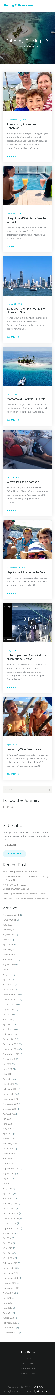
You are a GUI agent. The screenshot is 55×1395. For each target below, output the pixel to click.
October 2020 (10, 1004)
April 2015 (7, 1312)
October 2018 (9, 1108)
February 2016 (10, 1263)
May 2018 (7, 1128)
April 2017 (7, 1193)
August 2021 (9, 964)
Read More (13, 156)
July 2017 (7, 1178)
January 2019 (9, 1094)
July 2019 (7, 1064)
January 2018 (9, 1148)
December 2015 (10, 1273)
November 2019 (11, 1049)
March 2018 (8, 1138)
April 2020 (8, 1024)
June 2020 (8, 1014)
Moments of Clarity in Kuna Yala (26, 398)
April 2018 (8, 1133)
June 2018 (7, 1123)
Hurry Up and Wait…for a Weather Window (24, 893)
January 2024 (9, 919)
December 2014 (11, 1332)
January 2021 (9, 989)
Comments (27, 1368)
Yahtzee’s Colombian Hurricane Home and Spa (26, 898)
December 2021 (10, 954)
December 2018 (10, 1099)
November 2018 (11, 1104)
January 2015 (9, 1327)
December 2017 (10, 1153)
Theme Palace (44, 1391)
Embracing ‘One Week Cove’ (24, 749)
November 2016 (11, 1218)
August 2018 (9, 1113)
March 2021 (8, 984)
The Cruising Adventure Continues (20, 871)
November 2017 (10, 1158)
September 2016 (11, 1228)
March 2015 (8, 1317)
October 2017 (9, 1163)
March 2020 (9, 1029)
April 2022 (8, 944)
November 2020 (11, 999)
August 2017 (9, 1173)
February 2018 (10, 1143)
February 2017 (10, 1203)
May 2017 (7, 1188)
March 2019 (9, 1084)
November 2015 (10, 1278)
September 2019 (11, 1054)
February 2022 (10, 949)
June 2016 (7, 1243)
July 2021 (7, 969)
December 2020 (11, 994)
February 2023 (10, 929)
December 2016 (10, 1213)
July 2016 (7, 1238)
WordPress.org (27, 1373)
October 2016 (9, 1223)
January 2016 (9, 1268)
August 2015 (9, 1293)
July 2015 (7, 1298)
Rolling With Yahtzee (18, 5)
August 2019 (9, 1059)
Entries (27, 1363)
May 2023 (7, 924)
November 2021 (11, 959)
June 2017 (7, 1183)
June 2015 (7, 1303)
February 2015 (10, 1322)
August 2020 (9, 1009)
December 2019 (11, 1044)
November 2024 (11, 914)
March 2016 (8, 1258)
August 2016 (9, 1233)
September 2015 (11, 1288)
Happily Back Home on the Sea (26, 572)
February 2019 (10, 1089)
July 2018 (7, 1118)
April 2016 (8, 1253)
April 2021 (8, 979)
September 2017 (11, 1168)
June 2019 (7, 1069)
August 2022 (9, 934)
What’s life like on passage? (24, 482)
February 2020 (10, 1034)
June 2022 (8, 939)
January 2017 (9, 1208)
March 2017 (8, 1198)
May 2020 (7, 1019)
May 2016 (7, 1248)
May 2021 (7, 974)
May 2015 (7, 1307)
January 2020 (9, 1039)
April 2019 (8, 1079)
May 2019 (7, 1074)
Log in (27, 1358)
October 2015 (9, 1283)
